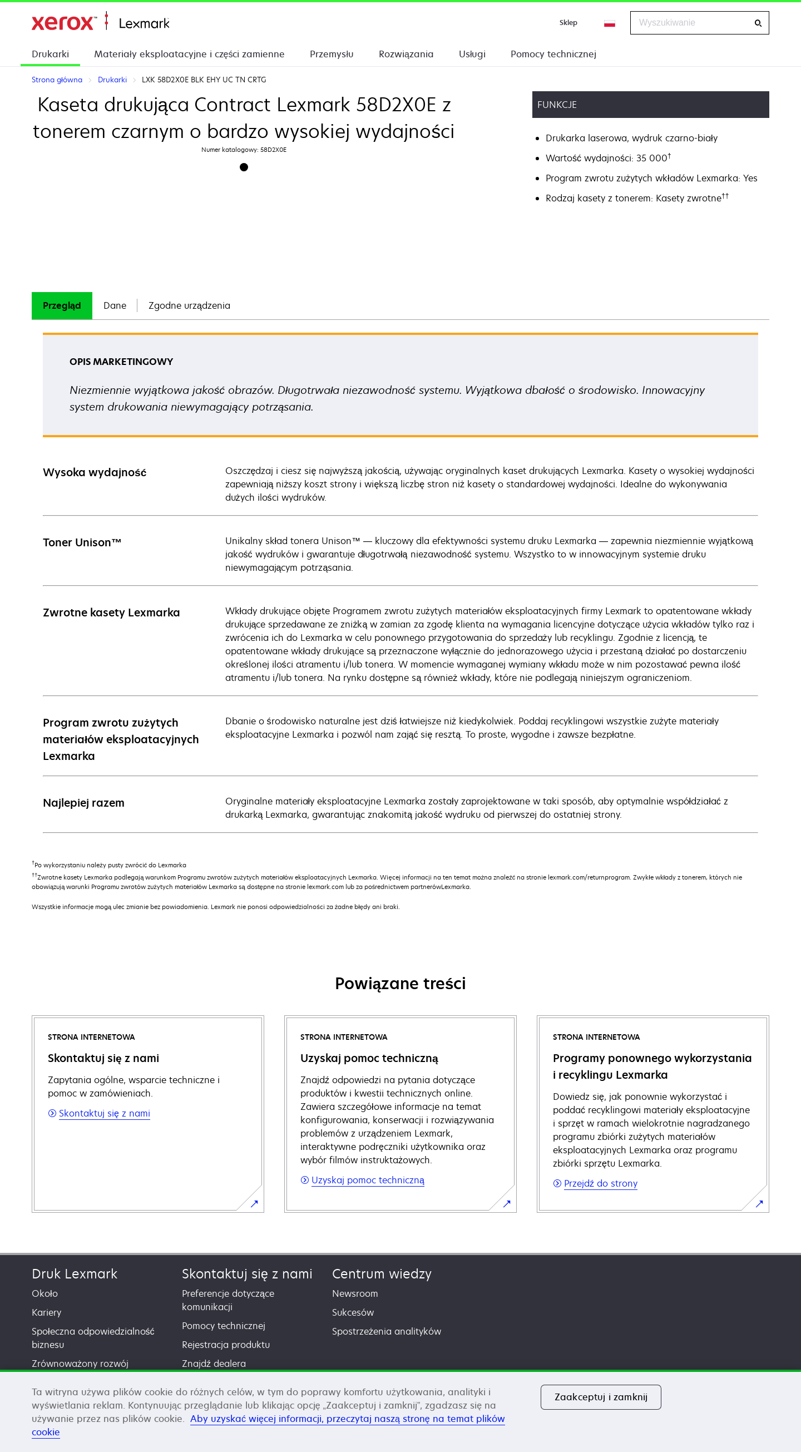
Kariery (46, 1312)
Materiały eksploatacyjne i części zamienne (189, 54)
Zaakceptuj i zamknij (601, 1397)
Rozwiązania (406, 54)
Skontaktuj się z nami (247, 1273)
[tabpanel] (400, 582)
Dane (114, 305)
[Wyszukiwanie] (758, 23)
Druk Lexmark (74, 1273)
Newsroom (355, 1293)
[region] (400, 1411)
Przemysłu (332, 54)
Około (45, 1293)
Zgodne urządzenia (189, 305)
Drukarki (50, 54)
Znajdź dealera (214, 1363)
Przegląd (62, 305)
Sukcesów (353, 1312)
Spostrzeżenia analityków (386, 1331)
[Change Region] (610, 23)
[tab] (62, 305)
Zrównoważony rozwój (80, 1363)
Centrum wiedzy (382, 1273)
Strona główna (100, 21)
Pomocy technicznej (553, 54)
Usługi (472, 54)
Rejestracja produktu (226, 1345)
